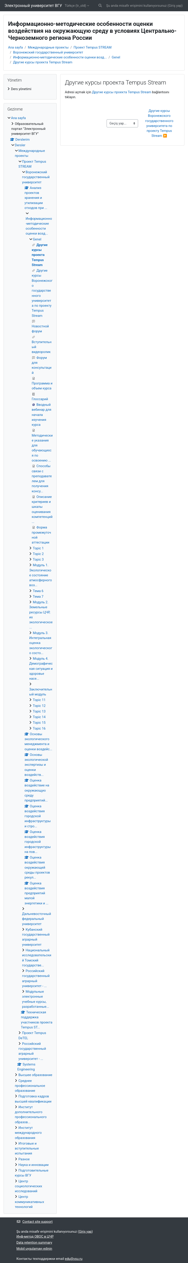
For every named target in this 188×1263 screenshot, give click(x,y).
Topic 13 (39, 711)
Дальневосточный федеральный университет (36, 919)
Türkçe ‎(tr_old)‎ (75, 6)
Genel (116, 57)
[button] (100, 5)
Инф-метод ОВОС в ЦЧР (35, 1236)
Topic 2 (38, 554)
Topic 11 (39, 700)
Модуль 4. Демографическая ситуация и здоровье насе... (41, 669)
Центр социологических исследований (28, 1186)
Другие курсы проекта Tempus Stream (42, 62)
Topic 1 (38, 548)
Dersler (20, 145)
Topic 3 (38, 559)
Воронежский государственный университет (48, 52)
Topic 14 (39, 717)
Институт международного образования (28, 1133)
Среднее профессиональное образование (30, 1086)
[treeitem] (30, 89)
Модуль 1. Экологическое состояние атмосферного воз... (40, 575)
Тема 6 (38, 591)
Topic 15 (39, 723)
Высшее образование (35, 1075)
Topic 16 (39, 728)
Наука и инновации (33, 1165)
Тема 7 (38, 597)
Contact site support (34, 1222)
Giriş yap (175, 6)
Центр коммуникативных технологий (29, 1202)
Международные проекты (48, 47)
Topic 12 (39, 706)
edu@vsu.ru (74, 1259)
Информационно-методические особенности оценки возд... (60, 57)
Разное (24, 1159)
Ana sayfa (15, 47)
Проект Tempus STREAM (93, 47)
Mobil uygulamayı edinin (34, 1249)
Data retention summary (34, 1243)
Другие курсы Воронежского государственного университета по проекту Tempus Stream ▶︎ (159, 123)
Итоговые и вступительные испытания (27, 1148)
